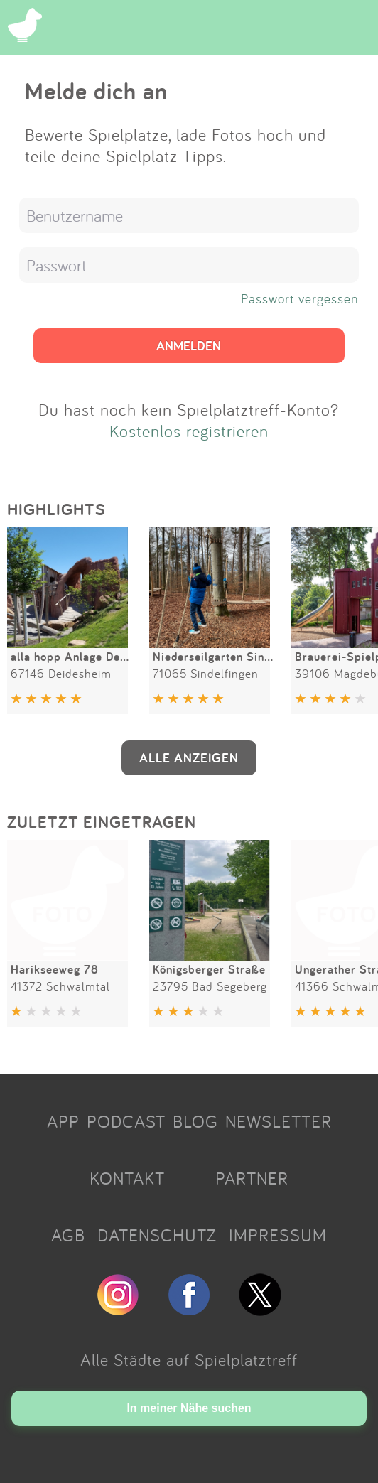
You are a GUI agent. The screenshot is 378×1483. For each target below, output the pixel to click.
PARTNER (251, 1178)
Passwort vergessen (300, 298)
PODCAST (126, 1121)
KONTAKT (127, 1178)
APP (63, 1121)
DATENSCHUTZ (157, 1235)
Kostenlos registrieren (189, 430)
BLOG (195, 1121)
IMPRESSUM (278, 1235)
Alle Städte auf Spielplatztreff (189, 1359)
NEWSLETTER (278, 1121)
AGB (68, 1235)
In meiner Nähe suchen (188, 1408)
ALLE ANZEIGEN (189, 757)
